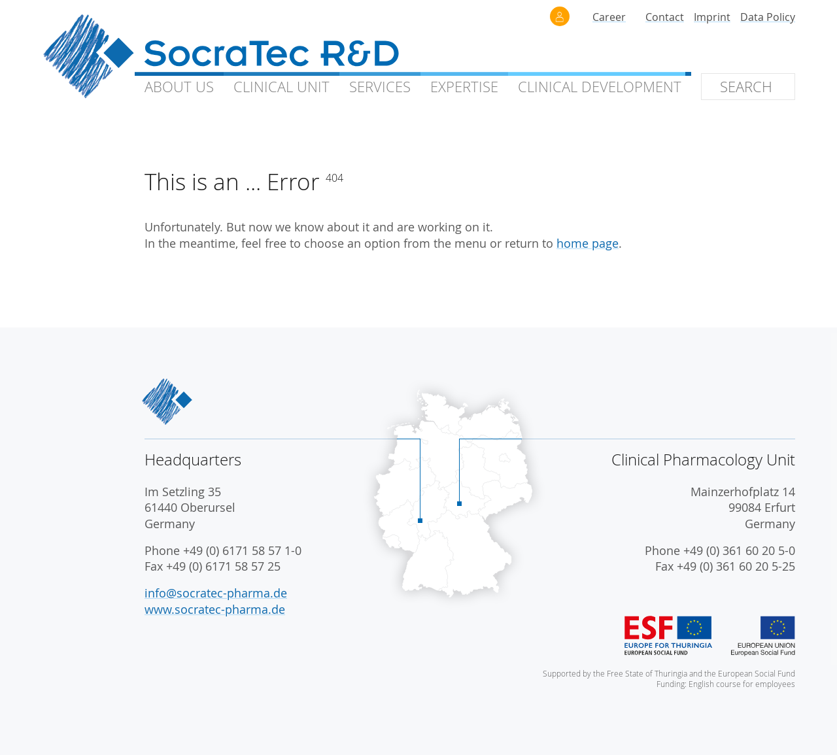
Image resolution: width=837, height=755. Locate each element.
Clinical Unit (281, 86)
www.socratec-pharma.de (215, 609)
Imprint (712, 17)
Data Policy (767, 17)
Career (609, 17)
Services (380, 86)
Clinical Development (599, 86)
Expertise (464, 86)
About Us (179, 86)
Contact (664, 17)
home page (587, 243)
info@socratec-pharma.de (216, 593)
